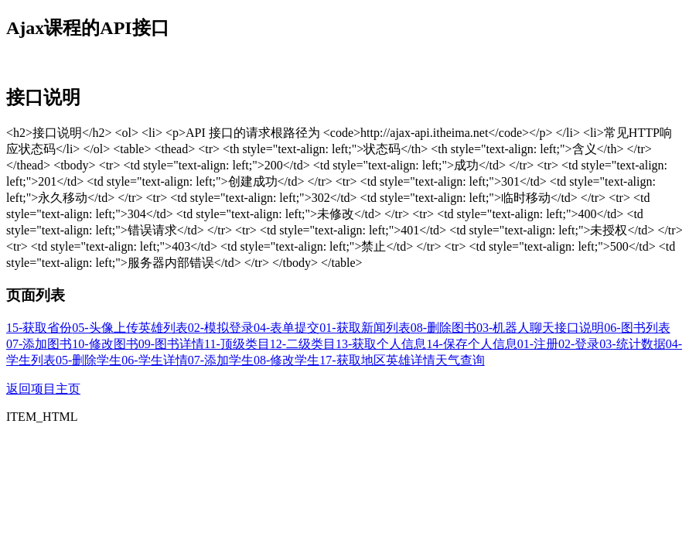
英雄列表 (163, 327)
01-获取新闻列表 (364, 327)
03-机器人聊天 (515, 327)
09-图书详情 (171, 343)
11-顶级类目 (237, 343)
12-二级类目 (303, 343)
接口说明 (579, 327)
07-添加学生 (221, 360)
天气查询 (460, 360)
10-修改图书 (105, 343)
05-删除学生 (88, 360)
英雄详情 (410, 360)
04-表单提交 (286, 327)
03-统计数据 (632, 343)
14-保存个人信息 (471, 343)
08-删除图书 (443, 327)
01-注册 (537, 343)
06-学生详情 (154, 360)
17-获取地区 (352, 360)
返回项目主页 (43, 388)
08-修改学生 (286, 360)
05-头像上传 (105, 327)
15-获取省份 (39, 327)
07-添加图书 (39, 343)
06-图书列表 (637, 327)
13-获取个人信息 (381, 343)
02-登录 (578, 343)
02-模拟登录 (221, 327)
